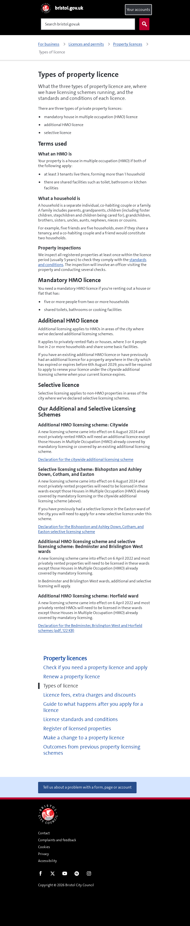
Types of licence (60, 686)
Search (143, 24)
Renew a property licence (71, 677)
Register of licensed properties (77, 729)
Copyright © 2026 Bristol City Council (66, 885)
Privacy (43, 854)
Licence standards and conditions (80, 719)
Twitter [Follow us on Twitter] (52, 875)
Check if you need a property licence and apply (95, 667)
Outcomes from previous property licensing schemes (91, 750)
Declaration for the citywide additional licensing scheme (85, 459)
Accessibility (47, 861)
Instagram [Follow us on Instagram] (89, 875)
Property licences (65, 658)
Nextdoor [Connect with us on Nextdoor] (76, 875)
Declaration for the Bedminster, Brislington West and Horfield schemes (90, 628)
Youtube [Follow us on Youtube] (64, 875)
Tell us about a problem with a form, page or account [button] (87, 787)
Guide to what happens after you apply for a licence (93, 707)
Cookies (44, 847)
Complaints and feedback (57, 840)
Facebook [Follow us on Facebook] (40, 875)
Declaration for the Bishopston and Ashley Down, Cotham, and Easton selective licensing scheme (91, 529)
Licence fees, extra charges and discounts (89, 695)
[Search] (88, 24)
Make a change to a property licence (83, 738)
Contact (44, 833)
